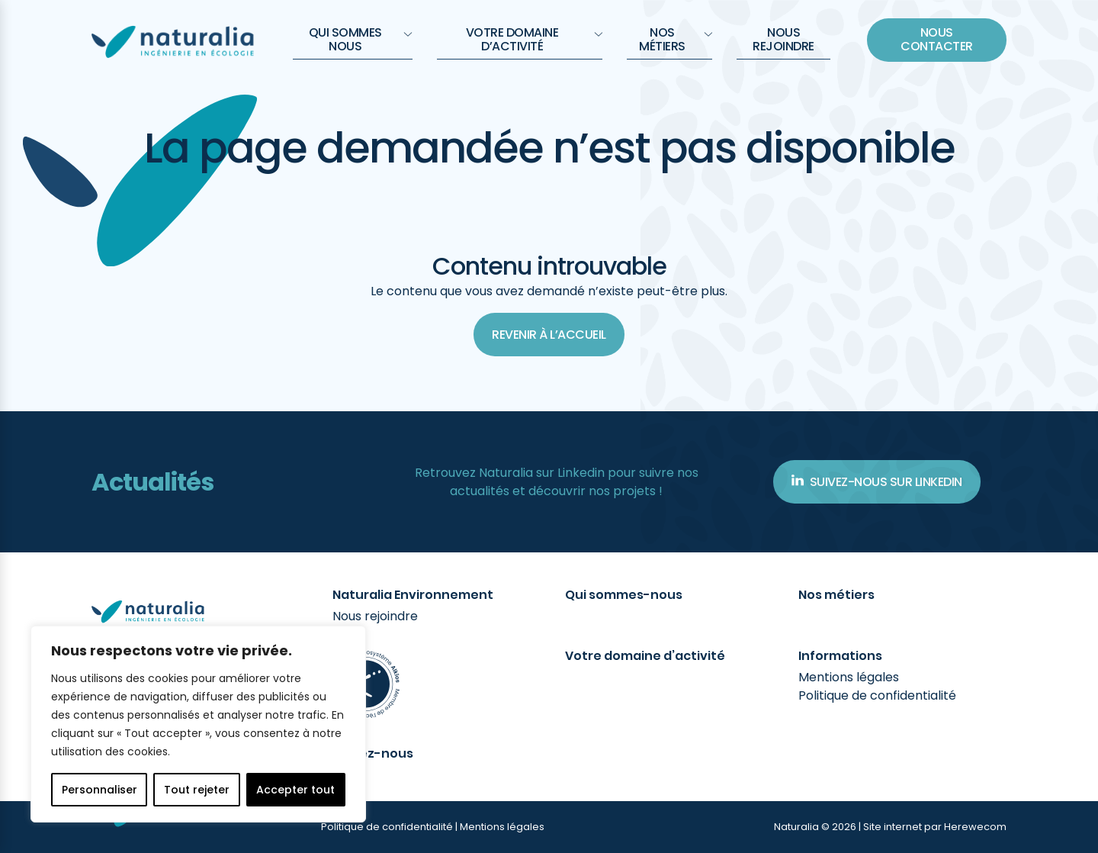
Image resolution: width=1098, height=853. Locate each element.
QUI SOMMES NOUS (361, 39)
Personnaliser (99, 789)
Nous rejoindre (783, 39)
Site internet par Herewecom (934, 827)
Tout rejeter (197, 789)
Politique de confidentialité (877, 695)
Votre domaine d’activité (534, 39)
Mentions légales (848, 677)
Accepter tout (295, 789)
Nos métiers (675, 39)
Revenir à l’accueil (549, 334)
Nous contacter (937, 39)
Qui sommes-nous (623, 595)
